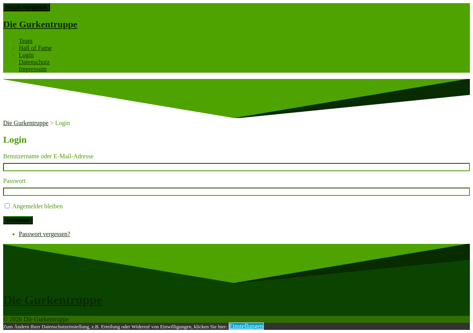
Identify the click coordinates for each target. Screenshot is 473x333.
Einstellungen (246, 326)
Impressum (33, 69)
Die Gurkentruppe (40, 24)
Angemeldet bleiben (37, 206)
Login (26, 55)
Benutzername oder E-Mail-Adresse (48, 156)
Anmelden (18, 220)
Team (25, 41)
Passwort (14, 180)
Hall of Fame (35, 48)
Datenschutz (34, 62)
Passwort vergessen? (44, 234)
